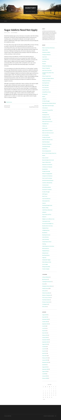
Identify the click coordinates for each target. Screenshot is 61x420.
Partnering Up (7, 106)
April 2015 (44, 353)
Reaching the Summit (46, 234)
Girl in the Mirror (45, 87)
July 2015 (44, 346)
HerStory (30, 8)
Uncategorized (45, 304)
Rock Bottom (44, 232)
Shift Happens (45, 194)
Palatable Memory (45, 250)
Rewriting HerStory (46, 255)
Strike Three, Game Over (46, 70)
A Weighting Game (45, 230)
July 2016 (44, 326)
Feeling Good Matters (46, 80)
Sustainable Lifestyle (46, 146)
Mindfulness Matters (46, 52)
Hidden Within (45, 50)
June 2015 (44, 348)
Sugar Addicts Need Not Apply (48, 105)
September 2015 (45, 341)
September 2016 (45, 323)
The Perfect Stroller (46, 299)
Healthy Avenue (9, 102)
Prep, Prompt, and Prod (46, 214)
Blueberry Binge (45, 207)
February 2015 (45, 357)
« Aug (44, 399)
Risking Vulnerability (46, 266)
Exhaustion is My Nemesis (47, 164)
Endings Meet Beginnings (47, 65)
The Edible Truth (45, 123)
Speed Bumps (44, 148)
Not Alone (44, 61)
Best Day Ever (45, 279)
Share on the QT (45, 157)
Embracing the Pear (46, 200)
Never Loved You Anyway (47, 178)
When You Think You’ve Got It (48, 132)
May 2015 (44, 351)
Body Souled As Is (45, 248)
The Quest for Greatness (47, 189)
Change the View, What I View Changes (48, 73)
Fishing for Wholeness (46, 54)
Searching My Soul (45, 82)
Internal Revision (45, 237)
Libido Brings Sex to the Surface (48, 246)
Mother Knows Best (46, 292)
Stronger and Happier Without (48, 78)
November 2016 (45, 319)
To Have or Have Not (46, 301)
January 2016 (44, 337)
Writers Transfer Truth (46, 76)
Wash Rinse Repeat (46, 141)
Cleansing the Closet (46, 221)
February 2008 (45, 378)
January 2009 (44, 375)
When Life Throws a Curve (47, 121)
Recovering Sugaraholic (46, 150)
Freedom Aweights (45, 268)
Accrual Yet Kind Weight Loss (47, 223)
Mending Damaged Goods (47, 205)
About (5, 21)
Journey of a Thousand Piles (47, 110)
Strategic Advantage (46, 171)
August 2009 (44, 371)
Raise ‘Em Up (44, 196)
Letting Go (44, 98)
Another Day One (45, 89)
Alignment (44, 257)
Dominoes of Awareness (46, 144)
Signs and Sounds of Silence (47, 130)
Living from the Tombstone (47, 175)
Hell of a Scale (44, 128)
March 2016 (44, 332)
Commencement (45, 184)
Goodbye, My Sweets (46, 137)
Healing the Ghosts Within (47, 286)
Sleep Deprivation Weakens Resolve (49, 103)
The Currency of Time (46, 297)
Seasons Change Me (46, 68)
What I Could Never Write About (48, 47)
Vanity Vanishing (45, 239)
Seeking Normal (45, 252)
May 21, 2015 (7, 32)
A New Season (45, 107)
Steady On (44, 216)
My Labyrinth (44, 94)
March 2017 (44, 317)
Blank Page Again (45, 85)
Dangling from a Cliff (46, 116)
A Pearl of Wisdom (45, 277)
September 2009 (45, 369)
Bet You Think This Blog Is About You (49, 153)
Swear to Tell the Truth (46, 162)
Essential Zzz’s (45, 169)
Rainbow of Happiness (46, 295)
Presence (44, 63)
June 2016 (44, 328)
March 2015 (44, 355)
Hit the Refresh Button (46, 187)
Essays (43, 283)
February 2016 (45, 335)
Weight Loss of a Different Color (48, 218)
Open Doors (44, 56)
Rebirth (43, 96)
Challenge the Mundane (46, 281)
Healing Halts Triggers (46, 259)
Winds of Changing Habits (47, 173)
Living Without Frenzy (46, 91)
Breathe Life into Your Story (47, 225)
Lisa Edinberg (14, 32)
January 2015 (44, 360)
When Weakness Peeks (46, 262)
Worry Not (44, 306)
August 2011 (44, 366)
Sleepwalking (44, 112)
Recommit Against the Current (48, 159)
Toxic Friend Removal (46, 198)
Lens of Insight (45, 264)
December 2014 (45, 362)
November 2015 (45, 339)
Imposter (44, 203)
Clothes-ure (44, 125)
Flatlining (44, 243)
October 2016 (45, 321)
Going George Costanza (46, 241)
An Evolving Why (45, 135)
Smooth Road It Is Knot (33, 106)
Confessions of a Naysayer (47, 166)
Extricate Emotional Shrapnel (47, 180)
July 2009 (44, 373)
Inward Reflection (45, 59)
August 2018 (44, 314)
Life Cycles (44, 290)
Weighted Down (45, 228)
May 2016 (44, 330)
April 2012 (44, 364)
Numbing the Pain (45, 114)
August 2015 (44, 344)
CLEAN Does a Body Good (47, 209)
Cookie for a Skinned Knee (47, 182)
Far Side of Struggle (46, 101)
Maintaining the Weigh (46, 119)
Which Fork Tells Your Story (47, 139)
